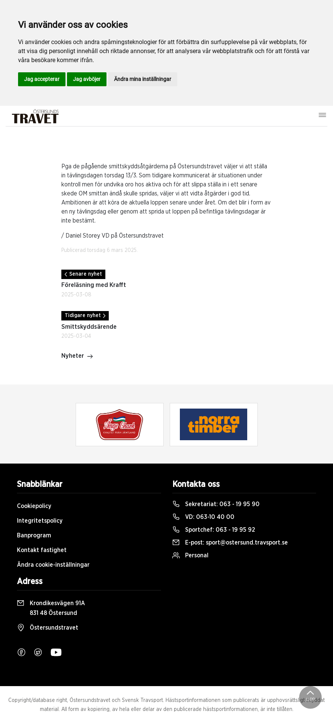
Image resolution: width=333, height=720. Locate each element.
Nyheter (77, 356)
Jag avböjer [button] (86, 79)
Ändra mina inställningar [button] (142, 79)
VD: (203, 517)
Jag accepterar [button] (41, 79)
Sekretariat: (216, 504)
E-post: (230, 543)
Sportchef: (213, 530)
